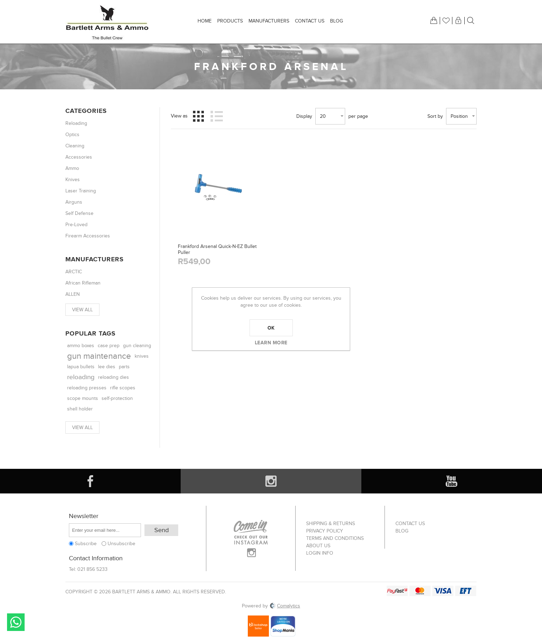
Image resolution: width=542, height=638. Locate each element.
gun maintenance (99, 356)
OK (271, 328)
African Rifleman (83, 283)
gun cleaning (137, 346)
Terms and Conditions (335, 538)
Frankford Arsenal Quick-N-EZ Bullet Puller (217, 249)
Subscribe (86, 544)
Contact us (410, 524)
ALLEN (72, 294)
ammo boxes (80, 346)
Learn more (271, 342)
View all (82, 310)
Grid (198, 116)
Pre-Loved (76, 225)
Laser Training (80, 191)
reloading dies (113, 377)
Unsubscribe (121, 544)
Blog (401, 531)
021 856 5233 (92, 569)
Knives (72, 180)
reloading (81, 377)
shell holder (80, 409)
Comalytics (284, 606)
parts (124, 367)
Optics (72, 135)
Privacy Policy (324, 531)
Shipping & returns (330, 524)
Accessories (78, 157)
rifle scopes (122, 388)
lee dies (106, 367)
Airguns (73, 202)
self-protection (117, 398)
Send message (16, 622)
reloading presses (87, 388)
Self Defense (79, 213)
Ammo (72, 168)
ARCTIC (73, 272)
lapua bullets (81, 367)
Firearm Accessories (87, 236)
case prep (109, 346)
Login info (319, 553)
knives (142, 356)
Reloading (76, 123)
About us (318, 546)
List (216, 116)
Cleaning (74, 146)
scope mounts (82, 398)
